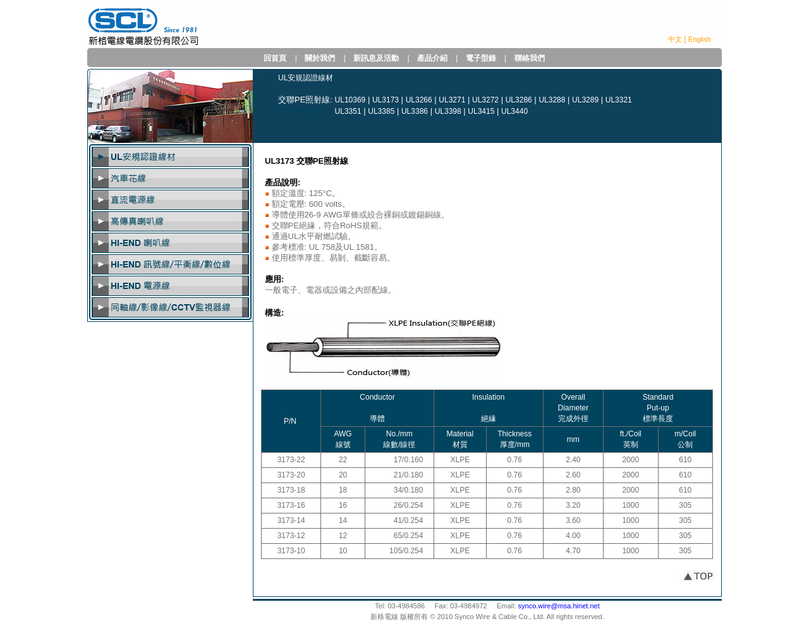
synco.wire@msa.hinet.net (559, 606)
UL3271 (452, 99)
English (699, 39)
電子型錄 (481, 58)
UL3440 (514, 111)
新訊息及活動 (376, 58)
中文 (675, 39)
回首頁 (275, 58)
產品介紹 (432, 58)
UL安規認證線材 (305, 77)
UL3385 (381, 111)
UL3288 (551, 99)
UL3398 (448, 111)
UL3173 (385, 99)
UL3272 (485, 99)
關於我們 (320, 58)
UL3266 (419, 99)
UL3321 (618, 99)
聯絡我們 (529, 58)
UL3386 (414, 111)
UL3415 (481, 111)
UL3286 (519, 99)
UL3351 (348, 111)
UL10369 (350, 99)
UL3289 (585, 99)
